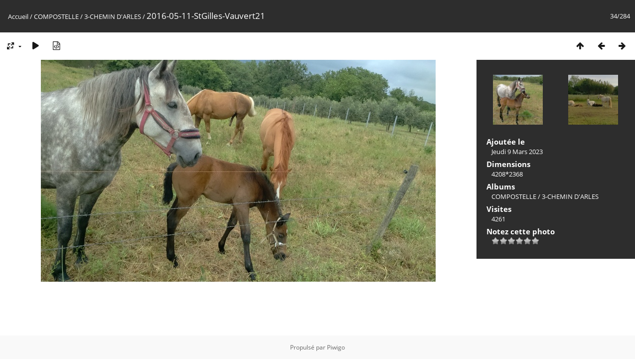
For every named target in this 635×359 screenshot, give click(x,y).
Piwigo (336, 347)
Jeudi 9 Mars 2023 (517, 151)
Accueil (18, 16)
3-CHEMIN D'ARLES (112, 16)
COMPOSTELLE (56, 16)
